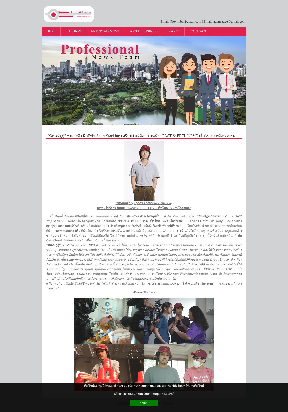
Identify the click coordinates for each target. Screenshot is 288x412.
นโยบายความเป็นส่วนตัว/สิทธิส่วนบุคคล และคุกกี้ (144, 393)
